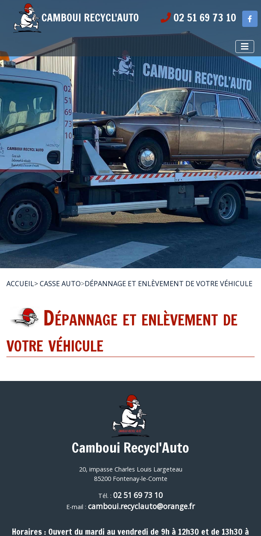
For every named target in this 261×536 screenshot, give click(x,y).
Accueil (20, 283)
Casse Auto (60, 283)
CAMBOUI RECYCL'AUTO (76, 17)
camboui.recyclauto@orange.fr (141, 506)
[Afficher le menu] (244, 46)
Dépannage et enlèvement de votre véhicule (168, 283)
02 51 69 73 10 (138, 495)
